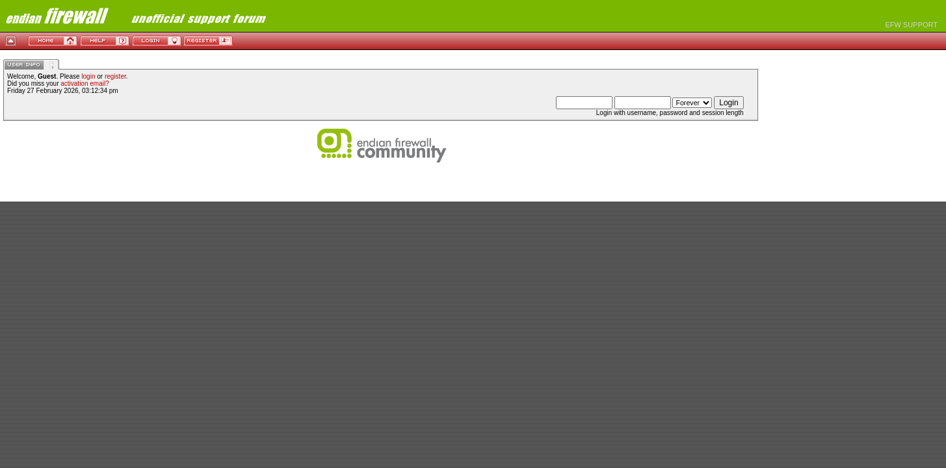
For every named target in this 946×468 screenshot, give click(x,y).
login (88, 76)
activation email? (84, 83)
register (115, 76)
